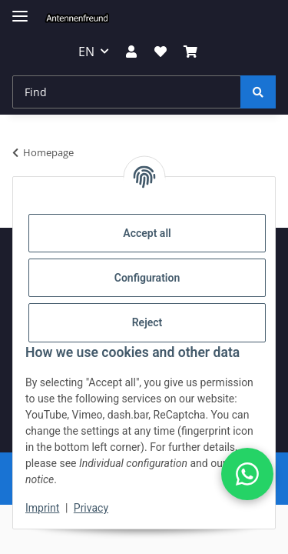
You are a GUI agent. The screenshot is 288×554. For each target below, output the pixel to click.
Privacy (91, 508)
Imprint (42, 508)
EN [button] (86, 51)
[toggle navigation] (20, 9)
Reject (147, 322)
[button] (131, 51)
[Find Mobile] (126, 91)
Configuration (147, 278)
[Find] (258, 91)
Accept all (146, 233)
